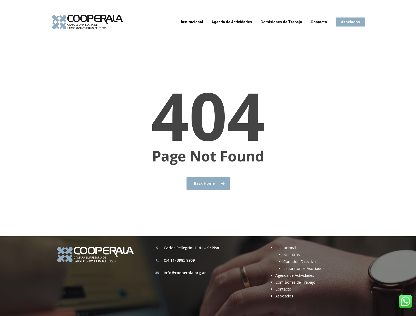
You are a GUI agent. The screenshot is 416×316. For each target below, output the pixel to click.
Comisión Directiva (299, 261)
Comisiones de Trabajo (295, 282)
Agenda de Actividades (294, 275)
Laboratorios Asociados (303, 268)
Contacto (283, 289)
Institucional (285, 247)
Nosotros (291, 254)
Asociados (284, 296)
